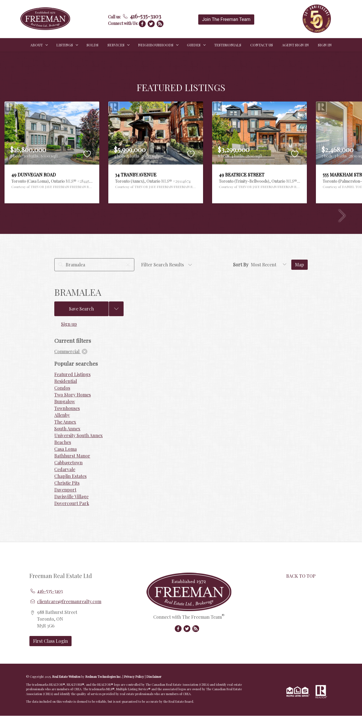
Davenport (65, 490)
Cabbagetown (68, 462)
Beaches (62, 442)
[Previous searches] (116, 308)
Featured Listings (72, 374)
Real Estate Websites (66, 676)
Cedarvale (64, 469)
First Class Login (50, 641)
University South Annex (78, 435)
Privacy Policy (134, 676)
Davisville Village (71, 496)
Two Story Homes (72, 395)
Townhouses (67, 408)
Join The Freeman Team (226, 19)
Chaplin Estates (70, 476)
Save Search (81, 309)
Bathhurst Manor (72, 456)
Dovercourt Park (71, 503)
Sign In (325, 44)
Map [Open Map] (299, 265)
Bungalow (64, 401)
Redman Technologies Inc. (103, 676)
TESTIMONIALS (227, 44)
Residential (65, 381)
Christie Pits (66, 483)
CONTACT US (261, 44)
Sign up (69, 324)
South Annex (67, 429)
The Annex (65, 422)
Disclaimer (153, 676)
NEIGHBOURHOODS (155, 44)
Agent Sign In (295, 44)
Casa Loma (65, 449)
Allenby (62, 415)
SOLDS (92, 44)
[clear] (84, 351)
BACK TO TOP (301, 576)
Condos (62, 388)
